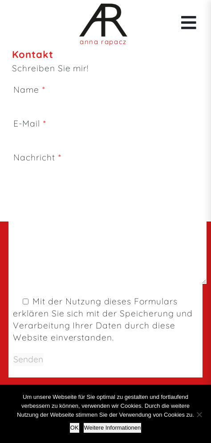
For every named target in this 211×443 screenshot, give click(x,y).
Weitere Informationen (112, 427)
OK (74, 427)
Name (111, 96)
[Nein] (199, 414)
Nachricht (110, 219)
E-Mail (111, 130)
